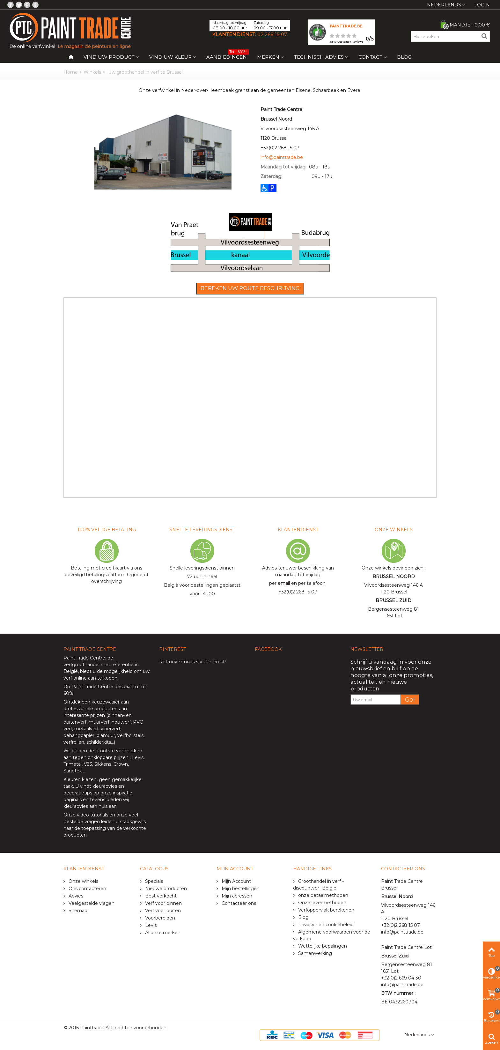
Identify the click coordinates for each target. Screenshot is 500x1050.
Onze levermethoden (321, 902)
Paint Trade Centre (84, 658)
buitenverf (74, 722)
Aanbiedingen (227, 55)
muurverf (99, 722)
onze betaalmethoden (322, 895)
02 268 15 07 (272, 34)
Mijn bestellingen (240, 888)
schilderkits (98, 742)
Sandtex (72, 771)
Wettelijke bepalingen (322, 946)
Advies (75, 896)
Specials (153, 881)
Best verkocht (160, 896)
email (284, 583)
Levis (137, 757)
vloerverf (110, 729)
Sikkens (102, 764)
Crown (121, 764)
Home (70, 72)
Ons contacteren (86, 888)
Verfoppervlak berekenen (325, 910)
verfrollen (73, 742)
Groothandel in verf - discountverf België (318, 884)
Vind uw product (109, 57)
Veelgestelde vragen (90, 903)
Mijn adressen (236, 896)
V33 (88, 764)
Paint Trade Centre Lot (406, 947)
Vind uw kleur (170, 57)
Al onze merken (162, 932)
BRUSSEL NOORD (393, 576)
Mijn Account (235, 881)
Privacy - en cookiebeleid (325, 924)
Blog (404, 57)
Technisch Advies (319, 57)
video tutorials (92, 815)
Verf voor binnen (163, 903)
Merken (268, 57)
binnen (115, 715)
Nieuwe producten (165, 888)
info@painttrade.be (282, 157)
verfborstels (130, 735)
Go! (410, 699)
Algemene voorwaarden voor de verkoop (331, 935)
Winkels (92, 72)
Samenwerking (314, 953)
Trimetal (72, 764)
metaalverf (86, 729)
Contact (370, 57)
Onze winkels (82, 881)
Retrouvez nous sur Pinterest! (192, 662)
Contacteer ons (238, 903)
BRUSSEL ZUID (393, 600)
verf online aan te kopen (90, 678)
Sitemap (77, 910)
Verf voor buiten (162, 910)
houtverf (121, 722)
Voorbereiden (159, 918)
